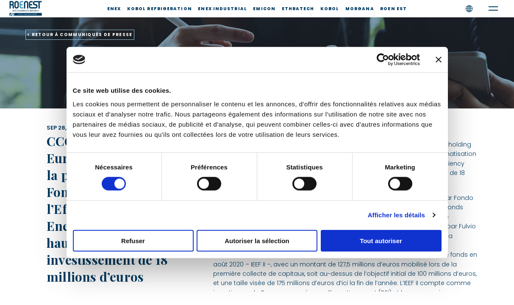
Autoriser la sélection (257, 240)
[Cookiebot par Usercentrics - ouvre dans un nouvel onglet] (383, 59)
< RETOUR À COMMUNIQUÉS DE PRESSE (80, 34)
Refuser (133, 240)
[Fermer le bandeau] (439, 60)
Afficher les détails (396, 215)
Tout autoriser (381, 240)
